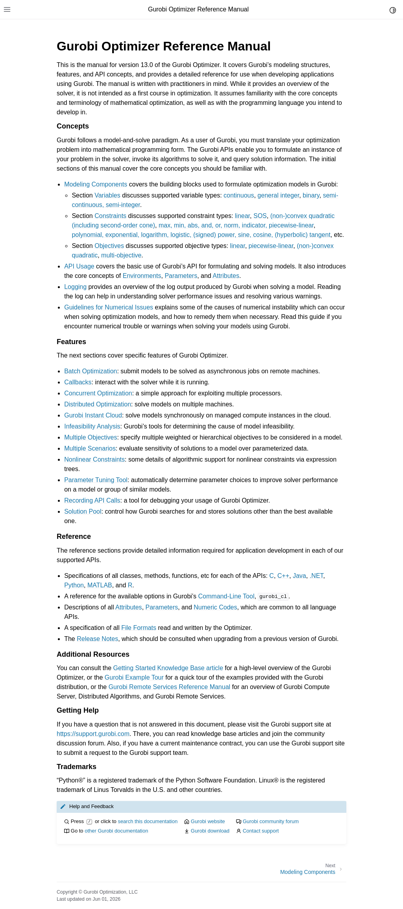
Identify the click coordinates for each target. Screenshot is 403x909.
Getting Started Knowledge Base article (168, 668)
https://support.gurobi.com (93, 733)
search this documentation (147, 821)
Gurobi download (210, 831)
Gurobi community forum (271, 821)
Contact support (261, 831)
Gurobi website (208, 821)
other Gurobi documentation (116, 831)
